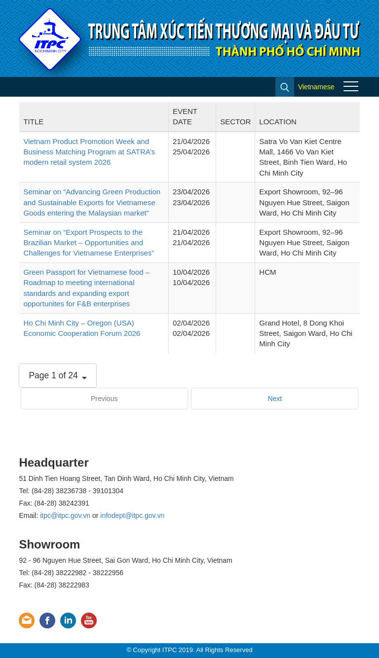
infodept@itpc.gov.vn (132, 515)
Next (274, 398)
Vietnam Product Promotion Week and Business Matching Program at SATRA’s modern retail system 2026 (89, 152)
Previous (104, 398)
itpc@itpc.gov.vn (65, 515)
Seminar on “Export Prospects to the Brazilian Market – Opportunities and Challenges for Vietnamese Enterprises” (88, 242)
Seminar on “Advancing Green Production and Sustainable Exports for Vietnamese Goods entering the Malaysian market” (91, 202)
